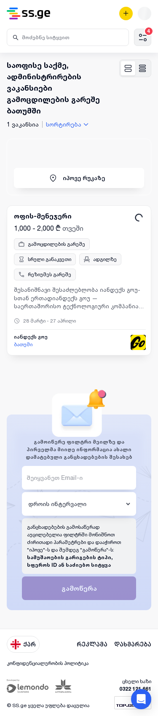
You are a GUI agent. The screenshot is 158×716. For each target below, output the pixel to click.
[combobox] (68, 124)
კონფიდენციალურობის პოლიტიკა (47, 663)
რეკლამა (92, 644)
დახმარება (132, 644)
